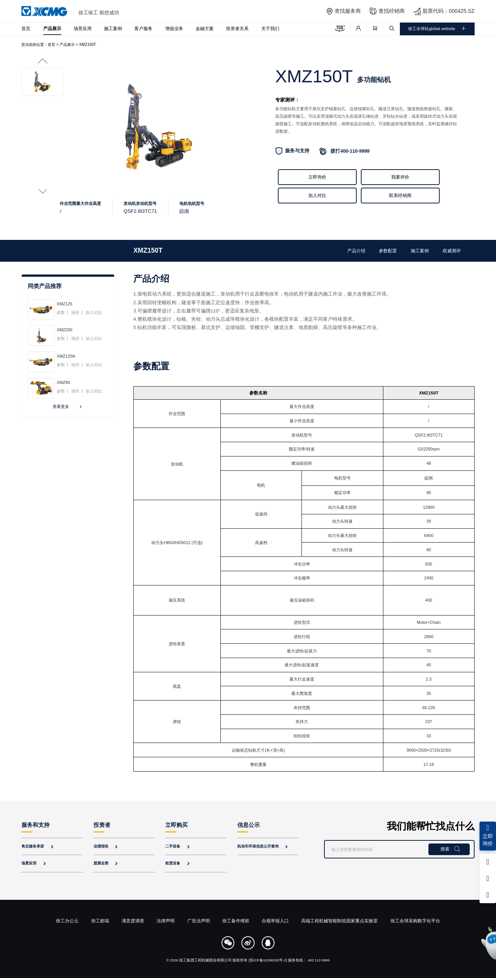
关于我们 (270, 28)
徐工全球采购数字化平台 (415, 920)
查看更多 (68, 407)
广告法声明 (198, 920)
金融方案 (205, 28)
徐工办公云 (67, 920)
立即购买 (176, 825)
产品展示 (52, 28)
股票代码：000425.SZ (448, 11)
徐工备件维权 (235, 920)
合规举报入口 (275, 920)
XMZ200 (64, 330)
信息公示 (248, 825)
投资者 (101, 825)
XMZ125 (64, 304)
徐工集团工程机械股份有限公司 (205, 960)
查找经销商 (391, 11)
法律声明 (166, 920)
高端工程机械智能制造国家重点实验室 (339, 920)
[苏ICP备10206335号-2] (268, 960)
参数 (61, 313)
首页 (25, 28)
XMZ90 (63, 382)
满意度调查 (133, 920)
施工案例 (113, 28)
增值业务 (174, 28)
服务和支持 (35, 825)
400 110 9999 (318, 960)
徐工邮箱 (100, 920)
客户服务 (143, 28)
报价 (75, 313)
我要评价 (400, 176)
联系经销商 (400, 195)
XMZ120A (66, 356)
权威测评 (452, 250)
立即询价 (317, 176)
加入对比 (317, 195)
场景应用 (83, 28)
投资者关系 (237, 28)
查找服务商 (348, 11)
